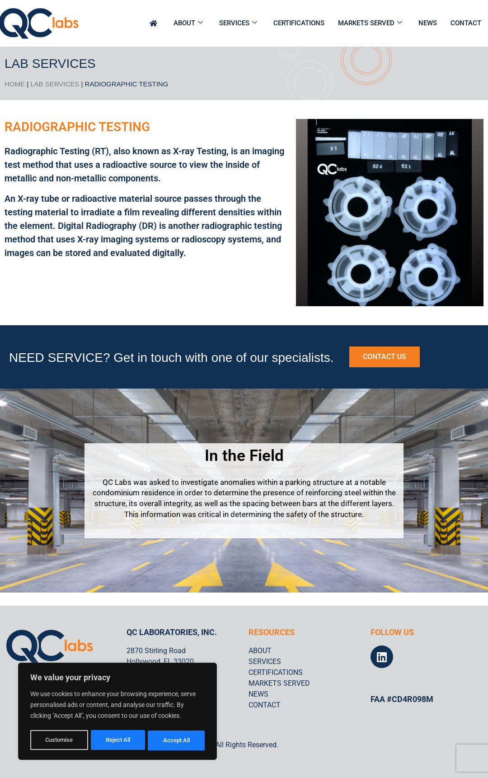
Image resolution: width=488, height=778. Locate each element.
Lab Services (54, 84)
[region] (117, 712)
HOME (15, 84)
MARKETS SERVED (370, 23)
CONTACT (465, 23)
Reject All (118, 740)
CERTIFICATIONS (298, 23)
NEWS (427, 23)
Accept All (177, 740)
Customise (59, 740)
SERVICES (238, 23)
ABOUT (188, 23)
